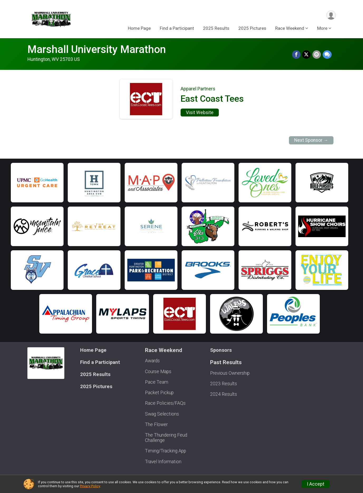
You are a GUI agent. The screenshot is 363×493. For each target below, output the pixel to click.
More (322, 28)
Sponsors (221, 350)
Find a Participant (177, 28)
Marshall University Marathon (96, 49)
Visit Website (200, 112)
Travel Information (163, 461)
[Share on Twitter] (307, 55)
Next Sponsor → (311, 140)
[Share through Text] (327, 55)
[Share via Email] (317, 55)
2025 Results (216, 28)
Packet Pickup (159, 392)
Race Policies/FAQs (165, 403)
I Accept (315, 484)
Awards (152, 360)
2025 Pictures (252, 28)
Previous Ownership (230, 373)
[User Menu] (331, 15)
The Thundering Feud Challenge (166, 437)
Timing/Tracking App (165, 450)
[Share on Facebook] (297, 55)
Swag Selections (162, 414)
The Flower (156, 424)
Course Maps (158, 371)
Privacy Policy (90, 486)
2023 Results (223, 383)
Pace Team (156, 382)
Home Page (139, 28)
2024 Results (223, 394)
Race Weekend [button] (289, 28)
